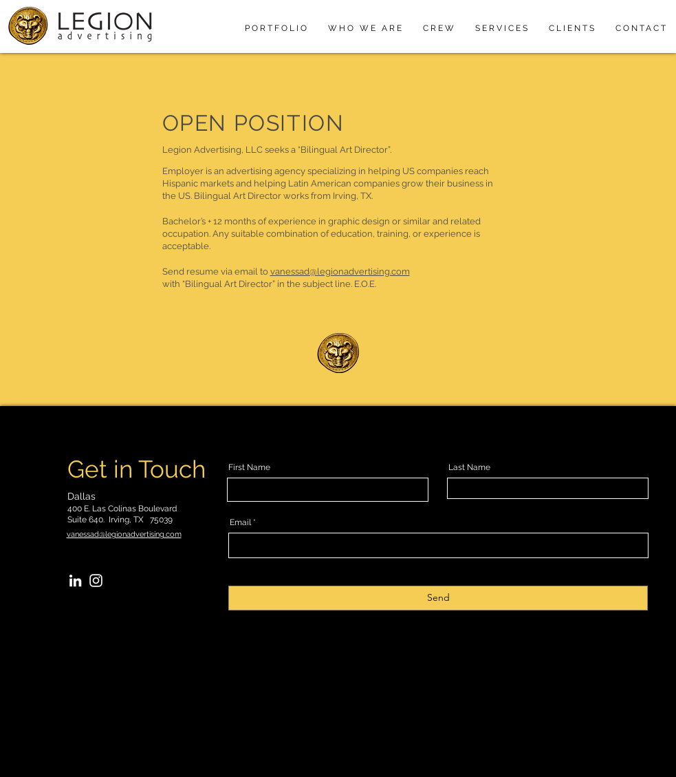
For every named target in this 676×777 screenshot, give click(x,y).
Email (240, 522)
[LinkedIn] (75, 580)
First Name (249, 467)
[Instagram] (96, 580)
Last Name (469, 467)
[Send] (438, 598)
